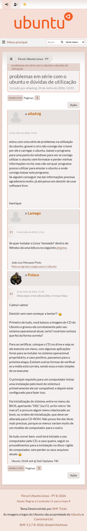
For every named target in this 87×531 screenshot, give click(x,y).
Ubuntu (76, 514)
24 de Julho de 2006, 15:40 (30, 291)
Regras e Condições (38, 501)
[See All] (11, 59)
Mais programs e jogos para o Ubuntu (34, 266)
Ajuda (20, 501)
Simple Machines (56, 524)
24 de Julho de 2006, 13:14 (30, 232)
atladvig (34, 113)
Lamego (34, 213)
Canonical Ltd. (43, 519)
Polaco (33, 275)
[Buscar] (62, 42)
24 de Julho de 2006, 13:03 (23, 133)
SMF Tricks (59, 508)
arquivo (61, 247)
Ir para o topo (16, 468)
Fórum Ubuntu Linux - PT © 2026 (43, 495)
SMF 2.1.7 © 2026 (32, 524)
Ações (73, 105)
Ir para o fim (15, 98)
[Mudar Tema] (24, 4)
